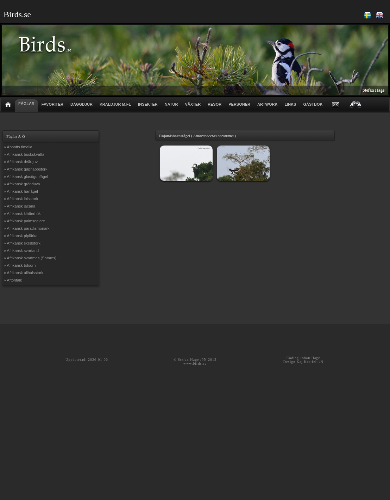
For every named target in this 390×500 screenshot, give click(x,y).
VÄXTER (193, 104)
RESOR (214, 104)
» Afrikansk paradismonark (27, 228)
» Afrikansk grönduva (22, 184)
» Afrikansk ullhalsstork (23, 273)
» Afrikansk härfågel (21, 191)
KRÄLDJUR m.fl (115, 104)
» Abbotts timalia (18, 147)
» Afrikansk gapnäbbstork (26, 169)
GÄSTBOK (312, 104)
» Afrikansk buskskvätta (24, 154)
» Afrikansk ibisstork (21, 199)
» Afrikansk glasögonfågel (26, 176)
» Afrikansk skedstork (22, 243)
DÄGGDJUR (81, 104)
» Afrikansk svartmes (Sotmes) (30, 258)
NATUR (171, 104)
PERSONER (239, 104)
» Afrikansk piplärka (20, 236)
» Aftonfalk (13, 280)
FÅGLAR (26, 103)
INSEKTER (148, 104)
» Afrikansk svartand (21, 250)
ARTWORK (267, 104)
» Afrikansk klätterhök (22, 213)
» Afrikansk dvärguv (21, 162)
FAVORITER (52, 104)
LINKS (290, 104)
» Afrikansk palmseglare (24, 221)
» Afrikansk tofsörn (20, 265)
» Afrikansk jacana (19, 206)
